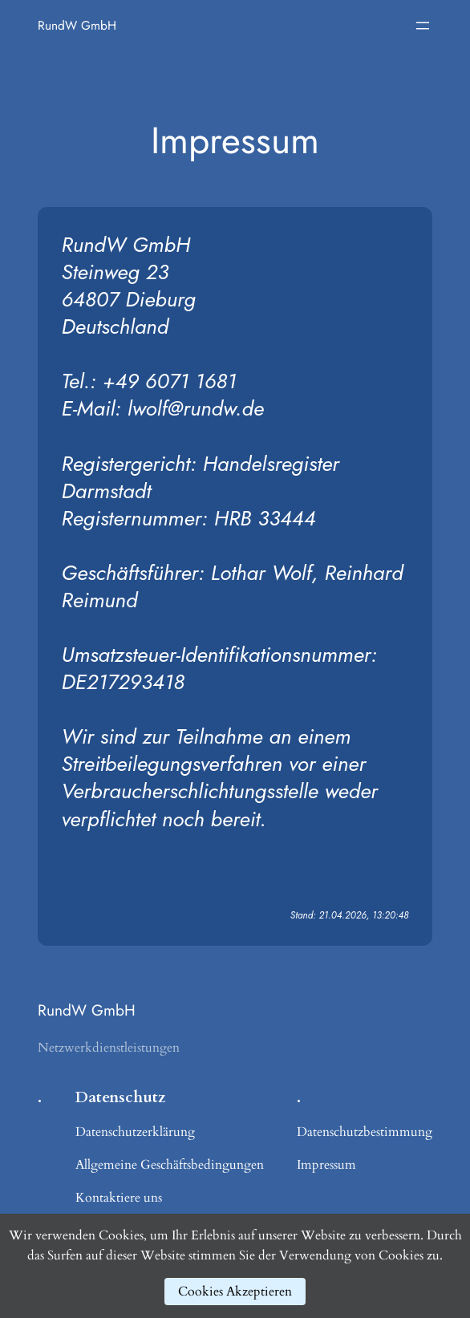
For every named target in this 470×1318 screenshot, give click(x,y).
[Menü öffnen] (422, 25)
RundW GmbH (77, 25)
